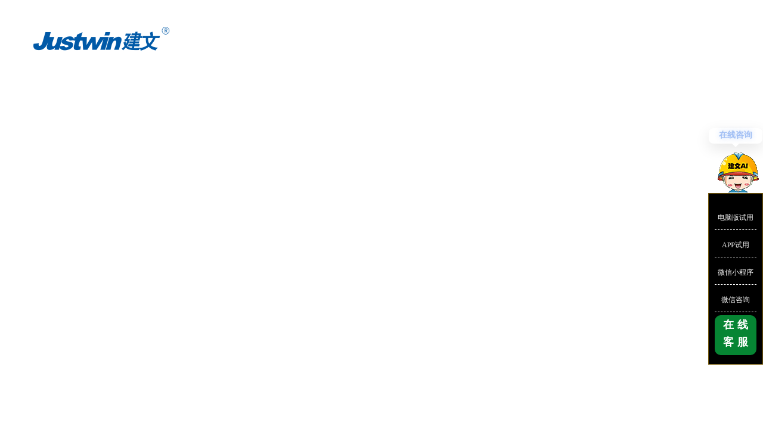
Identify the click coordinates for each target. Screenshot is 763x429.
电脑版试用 (735, 217)
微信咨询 (735, 300)
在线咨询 (735, 135)
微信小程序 (735, 272)
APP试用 (735, 245)
